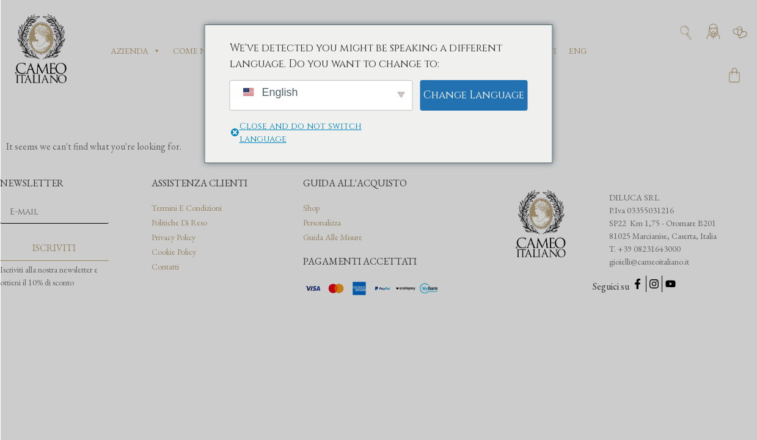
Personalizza (322, 222)
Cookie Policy (174, 251)
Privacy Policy (174, 237)
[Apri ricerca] (686, 32)
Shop (311, 207)
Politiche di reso (179, 222)
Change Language (473, 95)
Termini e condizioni (187, 207)
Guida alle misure (332, 237)
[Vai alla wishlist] (740, 32)
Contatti (165, 266)
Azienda (136, 50)
